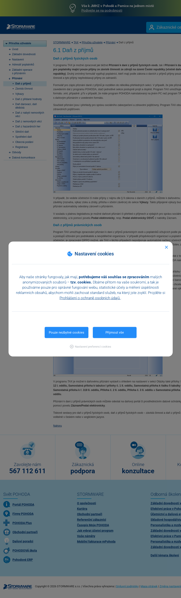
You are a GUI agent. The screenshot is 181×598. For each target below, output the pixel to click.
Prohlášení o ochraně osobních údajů (90, 298)
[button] (90, 346)
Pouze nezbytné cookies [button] (66, 332)
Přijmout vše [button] (114, 332)
